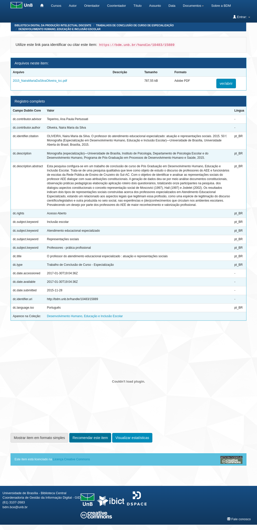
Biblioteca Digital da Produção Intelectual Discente (53, 25)
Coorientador (116, 6)
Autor (73, 6)
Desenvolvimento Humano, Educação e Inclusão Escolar (60, 29)
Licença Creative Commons (71, 459)
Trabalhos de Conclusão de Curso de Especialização (135, 25)
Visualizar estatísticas (132, 438)
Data (171, 6)
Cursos (56, 6)
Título (138, 6)
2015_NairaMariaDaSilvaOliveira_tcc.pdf (40, 80)
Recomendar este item (90, 438)
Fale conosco (239, 519)
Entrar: (241, 17)
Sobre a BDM (221, 6)
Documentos (193, 6)
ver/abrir (226, 83)
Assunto (155, 6)
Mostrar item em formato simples (39, 438)
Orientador (91, 6)
